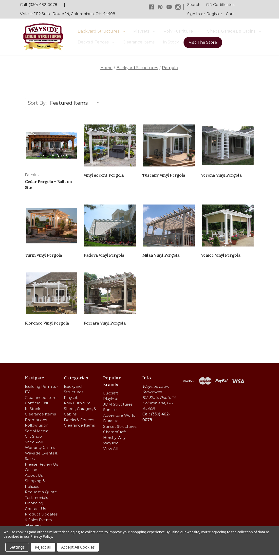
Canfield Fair (36, 403)
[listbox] (75, 103)
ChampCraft (114, 432)
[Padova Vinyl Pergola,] (110, 225)
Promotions (36, 419)
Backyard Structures (101, 31)
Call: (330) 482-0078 (38, 4)
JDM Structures (117, 404)
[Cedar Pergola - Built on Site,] (51, 145)
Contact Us (35, 508)
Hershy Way (114, 437)
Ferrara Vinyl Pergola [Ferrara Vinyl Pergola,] (105, 323)
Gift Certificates (220, 4)
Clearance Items (138, 42)
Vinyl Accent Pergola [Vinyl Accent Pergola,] (104, 175)
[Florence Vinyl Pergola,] (51, 293)
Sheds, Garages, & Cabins (234, 31)
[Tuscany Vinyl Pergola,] (169, 145)
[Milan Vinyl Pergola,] (169, 225)
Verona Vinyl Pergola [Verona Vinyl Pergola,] (221, 175)
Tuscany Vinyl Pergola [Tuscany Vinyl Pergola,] (163, 175)
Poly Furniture (181, 31)
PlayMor (111, 398)
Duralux (110, 420)
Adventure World (119, 415)
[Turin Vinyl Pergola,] (51, 225)
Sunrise (110, 409)
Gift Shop (33, 436)
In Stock (171, 42)
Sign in (193, 13)
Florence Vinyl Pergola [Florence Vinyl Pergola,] (47, 323)
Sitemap (33, 525)
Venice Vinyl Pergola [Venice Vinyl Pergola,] (220, 255)
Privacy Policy (41, 536)
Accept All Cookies (78, 547)
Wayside (111, 443)
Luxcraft (110, 393)
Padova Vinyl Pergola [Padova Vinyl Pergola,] (104, 255)
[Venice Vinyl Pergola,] (228, 225)
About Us (34, 475)
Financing (34, 503)
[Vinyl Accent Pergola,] (110, 145)
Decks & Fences (96, 42)
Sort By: (37, 103)
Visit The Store (203, 42)
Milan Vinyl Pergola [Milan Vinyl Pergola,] (161, 255)
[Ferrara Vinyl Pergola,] (110, 293)
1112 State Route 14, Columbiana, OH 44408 (74, 13)
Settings (17, 547)
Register (214, 13)
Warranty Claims (40, 447)
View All (110, 448)
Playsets (144, 31)
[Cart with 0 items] (230, 14)
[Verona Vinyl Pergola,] (228, 145)
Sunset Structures (119, 426)
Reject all (43, 547)
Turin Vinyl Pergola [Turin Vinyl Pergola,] (43, 255)
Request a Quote (41, 492)
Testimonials (36, 497)
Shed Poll (34, 442)
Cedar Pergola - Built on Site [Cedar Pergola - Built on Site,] (48, 184)
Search (193, 4)
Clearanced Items (41, 397)
